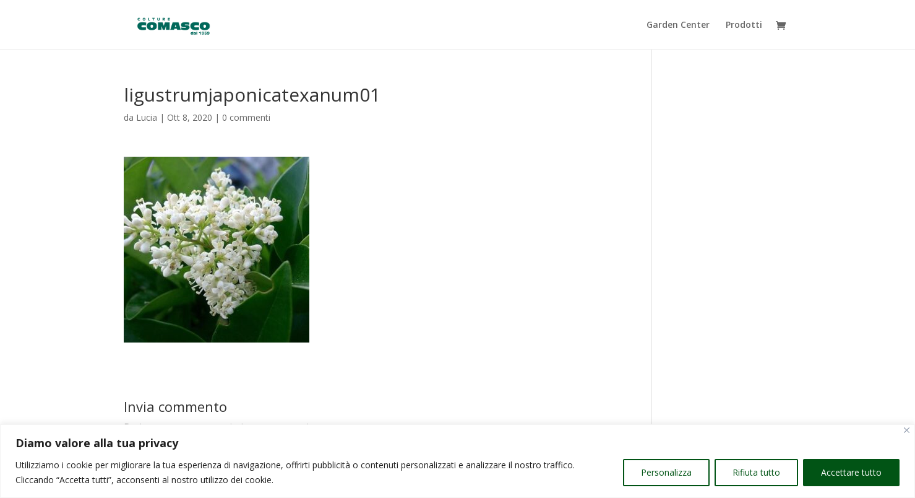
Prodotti (744, 25)
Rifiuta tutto (756, 472)
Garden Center (678, 25)
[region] (457, 461)
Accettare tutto (851, 472)
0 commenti (246, 117)
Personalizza (666, 472)
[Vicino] (906, 430)
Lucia (146, 117)
